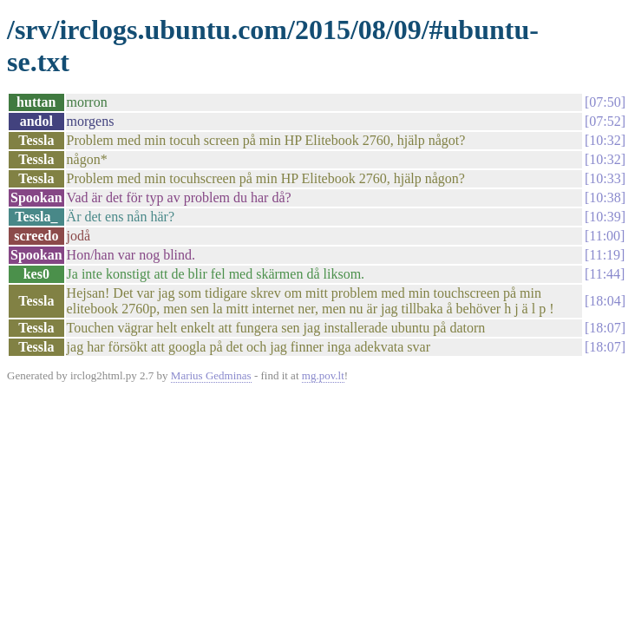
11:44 (604, 273)
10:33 (604, 178)
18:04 (604, 300)
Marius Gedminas (211, 375)
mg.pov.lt (323, 375)
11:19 (604, 254)
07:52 (604, 121)
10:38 (604, 197)
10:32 (604, 140)
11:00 (604, 235)
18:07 (604, 327)
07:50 (604, 102)
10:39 (604, 216)
